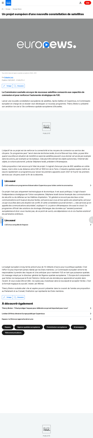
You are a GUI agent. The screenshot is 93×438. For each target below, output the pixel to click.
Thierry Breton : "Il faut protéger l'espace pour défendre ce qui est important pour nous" (35, 308)
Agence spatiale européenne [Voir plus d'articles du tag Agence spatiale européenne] (28, 327)
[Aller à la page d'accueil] (8, 3)
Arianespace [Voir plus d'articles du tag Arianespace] (79, 327)
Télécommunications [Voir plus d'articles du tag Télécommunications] (13, 333)
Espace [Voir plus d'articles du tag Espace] (8, 327)
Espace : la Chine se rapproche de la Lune (17, 319)
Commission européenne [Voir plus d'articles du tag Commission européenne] (57, 327)
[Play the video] (46, 45)
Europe (8, 9)
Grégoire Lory (8, 77)
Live (87, 3)
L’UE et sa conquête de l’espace (16, 225)
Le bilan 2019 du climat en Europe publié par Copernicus (23, 314)
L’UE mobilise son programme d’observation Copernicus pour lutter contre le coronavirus (39, 185)
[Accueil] (2, 9)
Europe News (17, 9)
